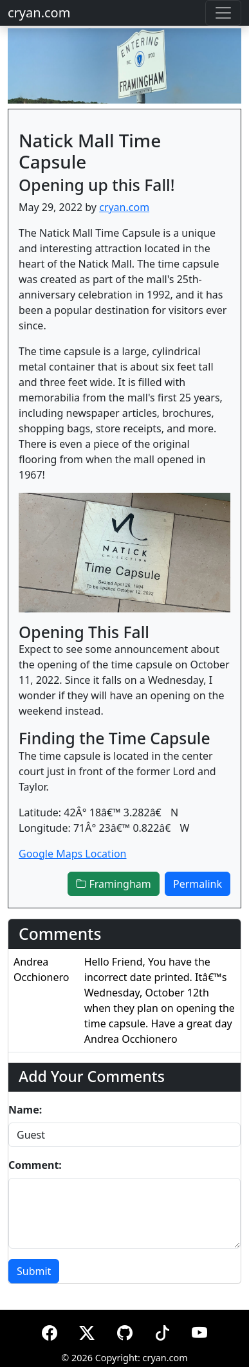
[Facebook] (49, 1330)
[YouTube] (199, 1330)
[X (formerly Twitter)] (87, 1330)
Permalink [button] (197, 884)
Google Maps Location (73, 854)
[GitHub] (125, 1330)
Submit (34, 1271)
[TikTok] (162, 1330)
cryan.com (39, 12)
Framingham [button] (113, 884)
